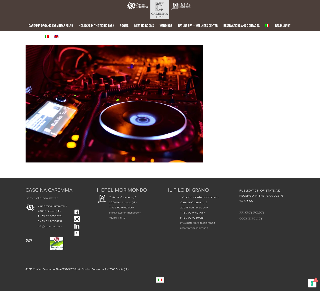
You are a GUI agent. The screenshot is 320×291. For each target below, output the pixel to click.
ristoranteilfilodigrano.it (194, 228)
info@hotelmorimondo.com (125, 212)
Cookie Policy (250, 218)
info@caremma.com (50, 226)
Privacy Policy (251, 212)
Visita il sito (117, 218)
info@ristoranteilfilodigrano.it (197, 222)
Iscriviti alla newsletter (42, 198)
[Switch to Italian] (160, 280)
